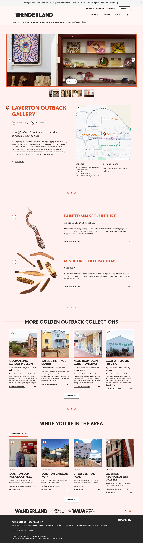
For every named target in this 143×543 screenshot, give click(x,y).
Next (133, 60)
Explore (93, 15)
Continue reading (72, 241)
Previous (9, 60)
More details (14, 490)
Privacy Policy (124, 520)
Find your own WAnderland (33, 22)
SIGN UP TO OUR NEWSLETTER (106, 8)
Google (128, 159)
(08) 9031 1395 (86, 173)
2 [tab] (69, 81)
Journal (107, 15)
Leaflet (117, 159)
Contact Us (90, 8)
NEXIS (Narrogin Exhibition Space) (86, 362)
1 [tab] (67, 81)
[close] (141, 2)
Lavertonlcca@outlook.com (90, 176)
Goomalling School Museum (21, 362)
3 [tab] (71, 81)
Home (14, 22)
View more (71, 396)
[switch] (127, 15)
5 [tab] (75, 81)
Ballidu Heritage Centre (53, 362)
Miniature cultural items (90, 261)
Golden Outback (56, 22)
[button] (104, 134)
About (117, 15)
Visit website (19, 161)
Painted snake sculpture (90, 216)
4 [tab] (73, 81)
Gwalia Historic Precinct (117, 362)
